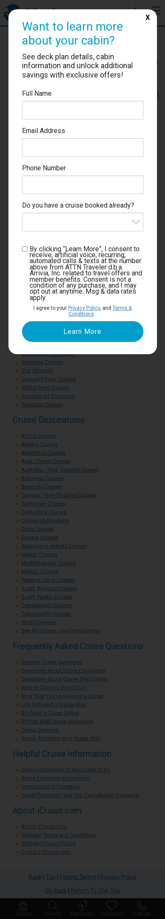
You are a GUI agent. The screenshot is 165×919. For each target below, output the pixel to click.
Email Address (43, 131)
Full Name (37, 93)
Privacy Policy (84, 308)
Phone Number (44, 168)
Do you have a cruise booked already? (78, 205)
